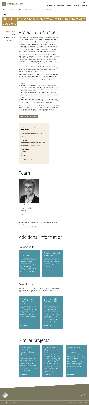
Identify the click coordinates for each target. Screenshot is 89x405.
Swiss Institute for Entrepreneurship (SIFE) (20, 9)
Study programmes (50, 5)
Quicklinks (83, 2)
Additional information (9, 37)
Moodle (85, 402)
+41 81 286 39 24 (26, 213)
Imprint (70, 402)
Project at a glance (10, 31)
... (9, 9)
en (76, 2)
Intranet (80, 402)
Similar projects (11, 40)
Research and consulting (73, 5)
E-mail (21, 214)
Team (13, 34)
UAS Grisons (83, 5)
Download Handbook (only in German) (28, 116)
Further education (61, 5)
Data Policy (76, 402)
